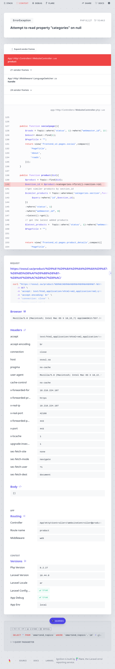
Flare (80, 658)
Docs (36, 660)
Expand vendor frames (23, 49)
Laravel (50, 660)
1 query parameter (22, 642)
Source (23, 660)
